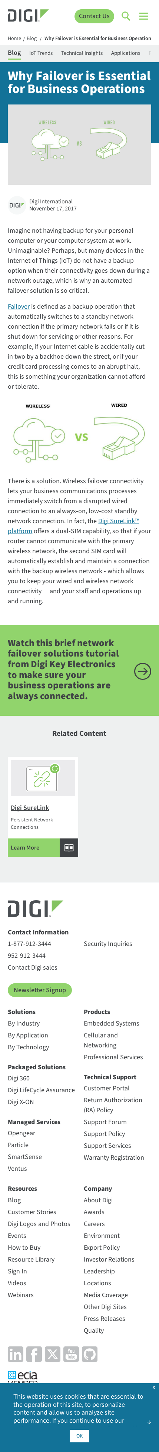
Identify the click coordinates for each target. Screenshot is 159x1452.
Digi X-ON (21, 1102)
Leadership (99, 1271)
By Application (28, 1035)
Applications (125, 53)
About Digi (98, 1200)
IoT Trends (41, 53)
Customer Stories (32, 1212)
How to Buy (24, 1247)
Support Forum (105, 1122)
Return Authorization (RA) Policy (113, 1105)
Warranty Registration (114, 1157)
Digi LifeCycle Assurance (41, 1090)
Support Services (107, 1145)
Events (17, 1235)
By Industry (24, 1023)
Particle (18, 1145)
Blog (32, 39)
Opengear (21, 1133)
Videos (17, 1283)
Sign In (17, 1271)
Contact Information (38, 932)
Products (97, 1012)
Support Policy (104, 1134)
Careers (94, 1224)
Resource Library (31, 1259)
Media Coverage (106, 1295)
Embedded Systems (111, 1023)
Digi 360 (19, 1078)
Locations (97, 1283)
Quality (94, 1330)
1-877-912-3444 (29, 943)
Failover (19, 306)
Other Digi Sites (105, 1307)
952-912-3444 (27, 955)
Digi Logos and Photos (39, 1224)
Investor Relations (109, 1259)
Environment (102, 1235)
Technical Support (110, 1077)
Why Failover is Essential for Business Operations (98, 39)
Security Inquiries (108, 943)
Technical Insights (82, 53)
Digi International (51, 201)
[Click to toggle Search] (126, 16)
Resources (22, 1188)
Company (98, 1188)
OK (79, 1436)
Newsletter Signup (40, 990)
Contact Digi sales (32, 967)
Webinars (21, 1295)
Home (14, 39)
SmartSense (25, 1157)
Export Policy (102, 1247)
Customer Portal (107, 1088)
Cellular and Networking (101, 1040)
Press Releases (104, 1318)
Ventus (17, 1168)
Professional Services (113, 1057)
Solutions (22, 1012)
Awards (94, 1212)
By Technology (28, 1047)
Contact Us (94, 16)
